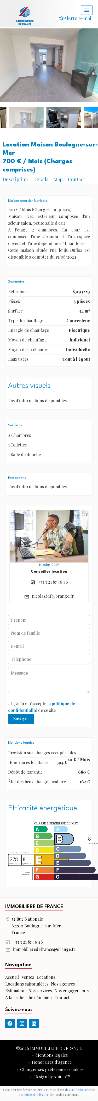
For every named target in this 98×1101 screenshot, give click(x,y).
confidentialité (78, 1090)
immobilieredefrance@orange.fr (44, 949)
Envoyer (21, 718)
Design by (51, 1076)
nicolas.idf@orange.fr (53, 596)
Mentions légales (52, 1055)
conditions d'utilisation (34, 1095)
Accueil (24, 15)
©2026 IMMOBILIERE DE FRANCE (49, 1048)
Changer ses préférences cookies (51, 1069)
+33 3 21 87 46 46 (53, 582)
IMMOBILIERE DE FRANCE (34, 906)
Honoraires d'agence (52, 1062)
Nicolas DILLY (49, 565)
